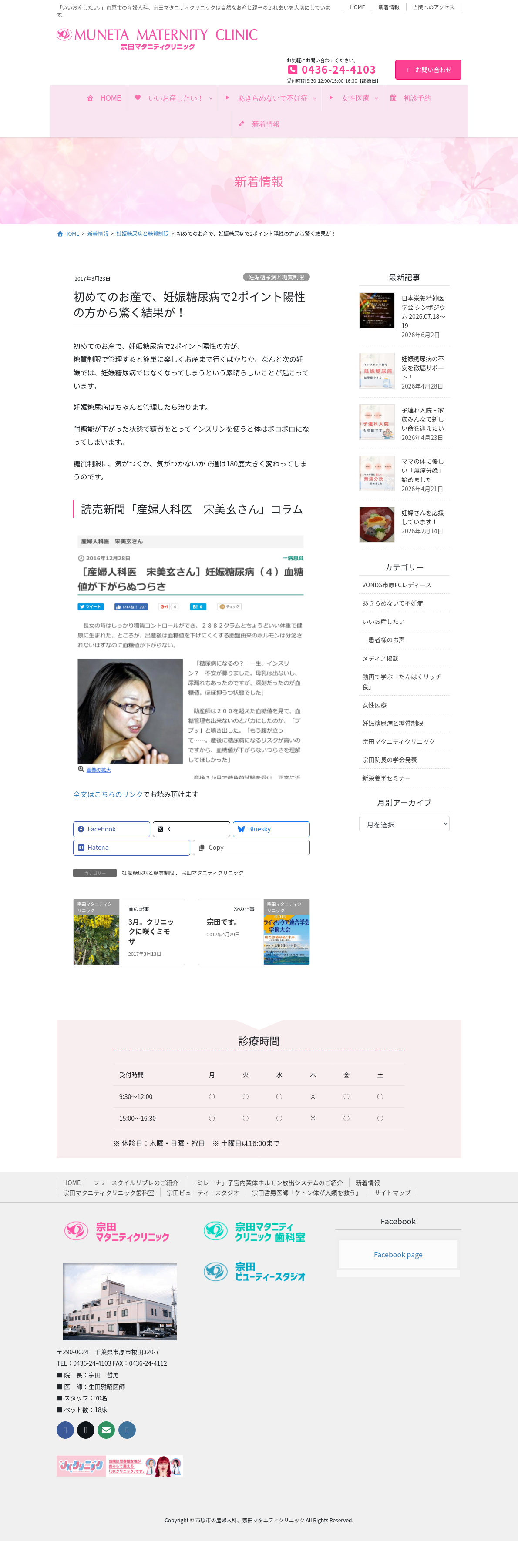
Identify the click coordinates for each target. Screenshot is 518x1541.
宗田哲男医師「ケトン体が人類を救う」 (307, 1192)
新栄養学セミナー (386, 778)
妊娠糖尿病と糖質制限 (276, 277)
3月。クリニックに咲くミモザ (151, 931)
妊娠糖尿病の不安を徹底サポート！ (422, 367)
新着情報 (389, 6)
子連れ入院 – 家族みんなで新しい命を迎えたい (422, 418)
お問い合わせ (428, 69)
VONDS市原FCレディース (396, 584)
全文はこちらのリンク (108, 794)
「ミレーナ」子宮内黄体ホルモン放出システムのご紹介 (267, 1182)
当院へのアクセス (433, 6)
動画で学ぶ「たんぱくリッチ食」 (401, 681)
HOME (357, 6)
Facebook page (398, 1254)
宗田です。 (224, 921)
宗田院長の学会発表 (389, 759)
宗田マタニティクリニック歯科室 (108, 1192)
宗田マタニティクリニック (212, 872)
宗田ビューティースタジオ (203, 1192)
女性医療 (374, 704)
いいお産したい (383, 621)
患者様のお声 (386, 639)
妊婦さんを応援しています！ (422, 517)
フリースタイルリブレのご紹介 (135, 1182)
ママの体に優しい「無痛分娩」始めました (422, 470)
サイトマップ (392, 1192)
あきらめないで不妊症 (392, 603)
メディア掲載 (380, 658)
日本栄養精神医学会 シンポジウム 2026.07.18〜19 (423, 312)
